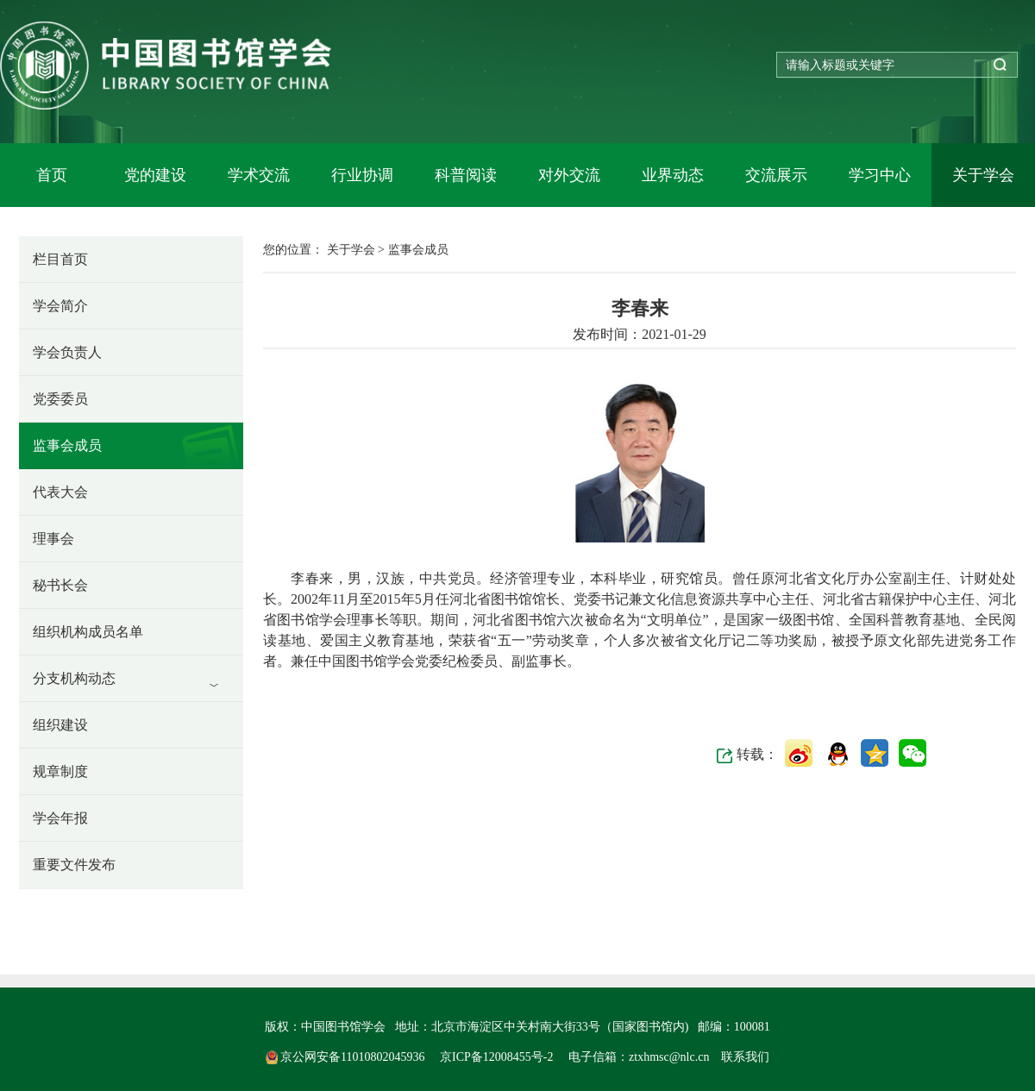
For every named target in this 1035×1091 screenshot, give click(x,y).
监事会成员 (67, 445)
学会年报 (60, 818)
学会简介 (60, 305)
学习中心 (880, 175)
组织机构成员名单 (88, 631)
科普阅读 (466, 175)
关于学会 (983, 175)
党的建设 (155, 175)
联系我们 (745, 1056)
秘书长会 (60, 585)
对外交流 (569, 175)
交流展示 (776, 175)
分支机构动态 (74, 678)
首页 (51, 175)
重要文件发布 (74, 864)
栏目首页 (60, 259)
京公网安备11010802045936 (347, 1056)
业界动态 (673, 175)
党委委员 (60, 399)
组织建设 (60, 725)
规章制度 (60, 771)
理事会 (53, 538)
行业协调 (362, 175)
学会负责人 (67, 352)
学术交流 (259, 175)
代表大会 (60, 492)
